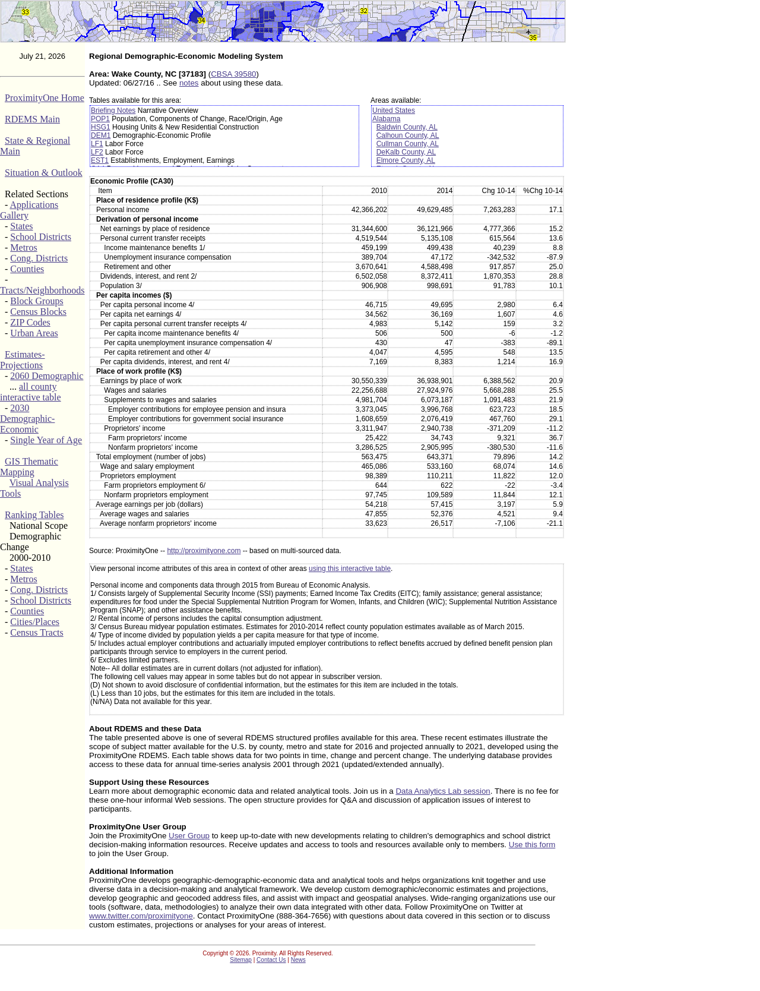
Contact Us (271, 960)
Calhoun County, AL (407, 135)
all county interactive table (30, 391)
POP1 (100, 119)
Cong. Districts (39, 258)
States (21, 226)
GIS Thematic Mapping (29, 466)
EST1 (100, 160)
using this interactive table (350, 568)
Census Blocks (38, 312)
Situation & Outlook (44, 173)
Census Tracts (36, 632)
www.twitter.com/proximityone (141, 915)
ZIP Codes (30, 322)
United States (393, 110)
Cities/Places (34, 622)
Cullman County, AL (407, 144)
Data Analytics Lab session (442, 791)
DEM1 (100, 135)
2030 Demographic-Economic (27, 418)
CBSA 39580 (233, 74)
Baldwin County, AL (407, 127)
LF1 (97, 144)
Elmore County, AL (405, 160)
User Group (189, 835)
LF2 (97, 152)
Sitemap (241, 960)
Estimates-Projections (22, 359)
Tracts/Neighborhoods (42, 290)
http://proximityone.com (203, 551)
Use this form (532, 844)
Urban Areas (34, 333)
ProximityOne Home (44, 98)
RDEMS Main (32, 119)
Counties (27, 269)
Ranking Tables (34, 515)
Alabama (386, 119)
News (298, 960)
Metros (23, 247)
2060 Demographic (46, 376)
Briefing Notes (113, 110)
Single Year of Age (46, 440)
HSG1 (100, 127)
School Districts (40, 237)
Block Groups (36, 301)
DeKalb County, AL (406, 152)
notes (189, 82)
